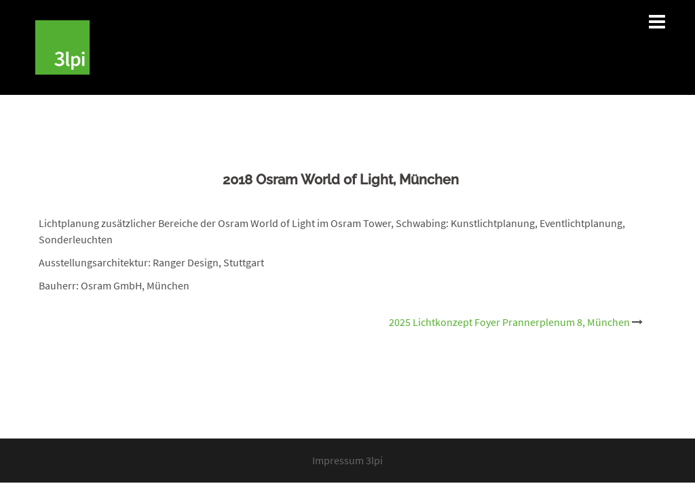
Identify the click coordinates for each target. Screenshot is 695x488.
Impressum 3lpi (347, 460)
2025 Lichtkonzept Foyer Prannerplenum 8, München (509, 322)
